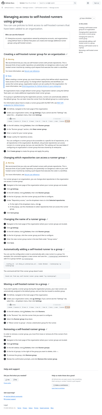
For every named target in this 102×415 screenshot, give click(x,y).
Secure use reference (32, 71)
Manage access (54, 8)
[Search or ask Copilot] (58, 3)
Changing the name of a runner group (26, 219)
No (15, 380)
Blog (52, 408)
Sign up (96, 3)
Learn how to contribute (58, 388)
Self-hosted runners (41, 8)
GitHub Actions (9, 8)
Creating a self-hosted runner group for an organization (35, 54)
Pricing (36, 408)
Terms (19, 408)
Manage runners (28, 8)
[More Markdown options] (94, 18)
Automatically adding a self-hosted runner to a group (34, 249)
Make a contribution (60, 385)
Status (31, 408)
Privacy (25, 408)
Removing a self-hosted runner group (25, 329)
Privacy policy (7, 383)
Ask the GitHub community (13, 396)
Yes (8, 380)
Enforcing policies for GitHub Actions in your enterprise (41, 86)
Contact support (10, 399)
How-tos (18, 8)
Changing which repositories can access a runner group (35, 157)
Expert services (44, 408)
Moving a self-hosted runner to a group (26, 284)
